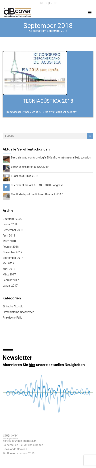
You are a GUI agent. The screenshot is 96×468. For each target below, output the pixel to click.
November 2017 (12, 252)
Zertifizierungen (12, 440)
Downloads (9, 449)
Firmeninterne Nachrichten (18, 312)
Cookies (22, 449)
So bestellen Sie (13, 445)
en (50, 3)
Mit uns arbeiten (33, 445)
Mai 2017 (8, 263)
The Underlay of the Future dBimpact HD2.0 (37, 194)
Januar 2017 (10, 285)
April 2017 (9, 269)
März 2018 (9, 241)
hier (32, 365)
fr (46, 3)
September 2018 (13, 230)
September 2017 (13, 257)
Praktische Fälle (12, 317)
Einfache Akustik (13, 306)
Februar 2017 (11, 280)
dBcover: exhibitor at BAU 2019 (30, 166)
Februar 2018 (11, 246)
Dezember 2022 (12, 219)
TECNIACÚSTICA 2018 (24, 176)
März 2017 (9, 274)
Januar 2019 (10, 224)
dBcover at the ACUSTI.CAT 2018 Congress (37, 185)
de (55, 3)
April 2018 (9, 235)
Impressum (29, 440)
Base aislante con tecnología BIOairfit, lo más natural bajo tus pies (51, 157)
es (41, 3)
